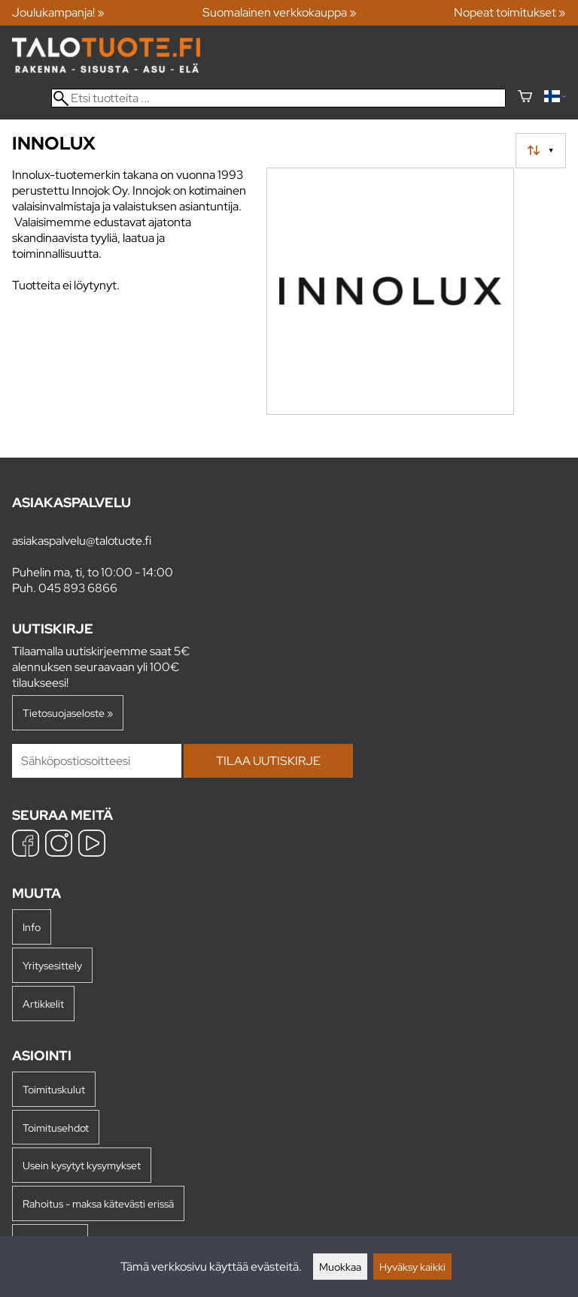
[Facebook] (25, 845)
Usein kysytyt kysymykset (82, 1165)
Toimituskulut (54, 1089)
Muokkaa (340, 1266)
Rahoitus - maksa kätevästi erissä (98, 1203)
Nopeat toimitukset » (510, 12)
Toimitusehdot (56, 1127)
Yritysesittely (52, 965)
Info (32, 927)
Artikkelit (43, 1003)
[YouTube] (91, 845)
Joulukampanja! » (58, 12)
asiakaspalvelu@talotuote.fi (81, 541)
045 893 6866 (77, 588)
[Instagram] (58, 845)
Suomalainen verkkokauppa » (279, 12)
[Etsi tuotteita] (278, 98)
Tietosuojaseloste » (68, 713)
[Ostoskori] (525, 98)
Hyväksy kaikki (412, 1266)
